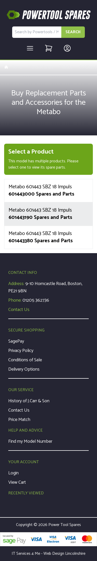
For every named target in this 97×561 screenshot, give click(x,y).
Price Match (19, 420)
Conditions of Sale (25, 360)
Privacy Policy (20, 351)
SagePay (16, 341)
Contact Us (18, 310)
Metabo (66, 67)
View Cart (17, 482)
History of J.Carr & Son (28, 401)
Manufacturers (40, 67)
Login (13, 473)
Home (13, 67)
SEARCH (73, 32)
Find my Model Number (30, 441)
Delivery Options (24, 369)
